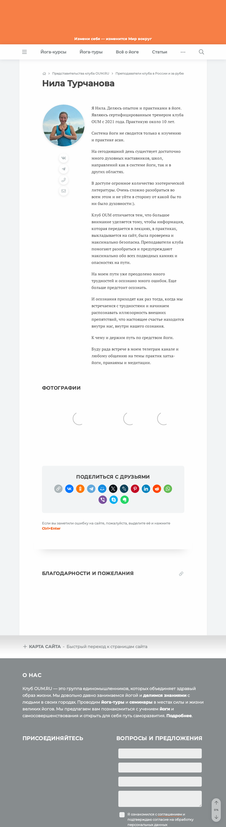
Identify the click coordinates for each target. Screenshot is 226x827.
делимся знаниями (164, 682)
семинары (140, 689)
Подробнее (179, 702)
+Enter (51, 515)
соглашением (170, 801)
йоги (165, 695)
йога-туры (112, 689)
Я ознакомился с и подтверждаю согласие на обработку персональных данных (160, 806)
